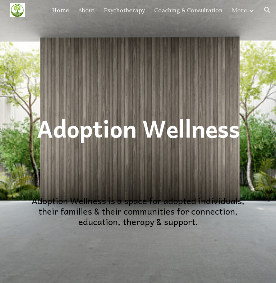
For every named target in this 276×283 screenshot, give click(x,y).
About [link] (86, 10)
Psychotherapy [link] (124, 10)
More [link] (239, 10)
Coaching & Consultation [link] (188, 10)
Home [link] (60, 10)
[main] (138, 89)
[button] (267, 10)
